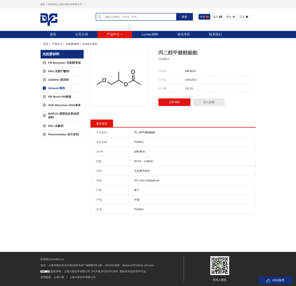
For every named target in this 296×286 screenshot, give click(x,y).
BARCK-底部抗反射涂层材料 (60, 115)
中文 (204, 16)
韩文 (231, 16)
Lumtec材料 (150, 34)
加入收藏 (208, 102)
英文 (217, 16)
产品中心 (115, 34)
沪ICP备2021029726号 (104, 271)
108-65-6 (190, 71)
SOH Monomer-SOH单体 (61, 105)
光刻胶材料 (72, 43)
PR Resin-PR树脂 (56, 97)
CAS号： (163, 71)
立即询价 (174, 102)
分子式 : (163, 79)
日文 (244, 16)
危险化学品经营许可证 (132, 271)
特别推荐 (275, 280)
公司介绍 (81, 34)
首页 (53, 34)
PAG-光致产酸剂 (55, 71)
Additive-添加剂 (55, 80)
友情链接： (47, 277)
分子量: (162, 88)
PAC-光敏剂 (52, 126)
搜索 (184, 16)
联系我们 (215, 34)
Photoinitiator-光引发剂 (60, 134)
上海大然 (59, 277)
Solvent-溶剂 (89, 43)
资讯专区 (183, 34)
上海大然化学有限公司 (82, 277)
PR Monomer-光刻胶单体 (61, 63)
